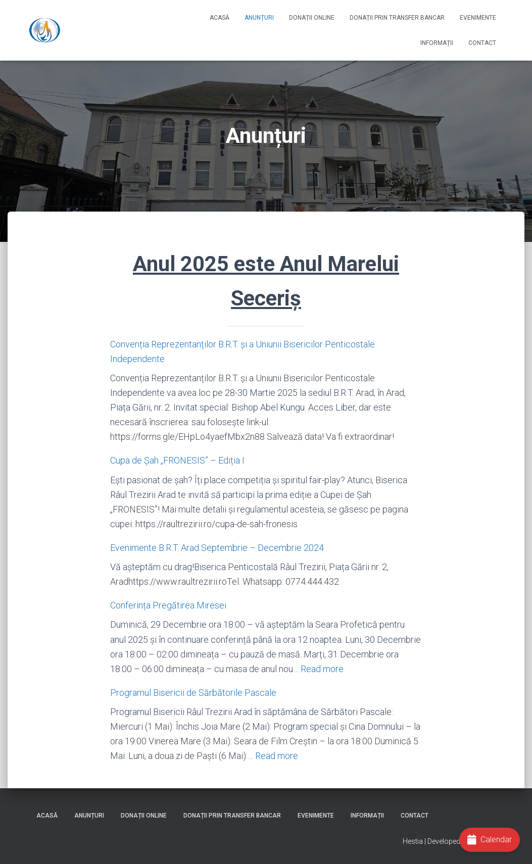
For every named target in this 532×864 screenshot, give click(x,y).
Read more (322, 669)
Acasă (219, 17)
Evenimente (478, 17)
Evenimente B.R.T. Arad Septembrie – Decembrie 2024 (217, 547)
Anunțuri (259, 17)
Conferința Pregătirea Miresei (168, 605)
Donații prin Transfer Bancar (397, 17)
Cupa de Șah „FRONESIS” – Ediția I (177, 460)
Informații (436, 42)
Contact (482, 42)
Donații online (311, 17)
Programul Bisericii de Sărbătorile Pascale (193, 692)
